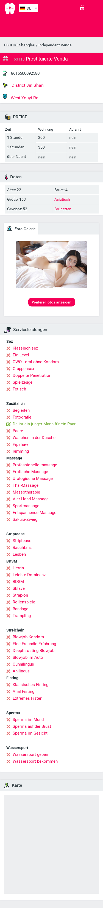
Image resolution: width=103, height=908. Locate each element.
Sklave (19, 588)
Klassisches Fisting (30, 684)
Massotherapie (26, 492)
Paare (18, 430)
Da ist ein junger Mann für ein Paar (44, 424)
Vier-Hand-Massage (31, 499)
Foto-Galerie (21, 228)
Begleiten (21, 410)
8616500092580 (25, 73)
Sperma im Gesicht (30, 733)
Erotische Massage (30, 471)
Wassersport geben (30, 754)
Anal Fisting (23, 691)
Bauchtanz (22, 547)
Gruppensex (23, 368)
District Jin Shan (23, 85)
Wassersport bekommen (35, 761)
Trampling (22, 615)
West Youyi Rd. (21, 97)
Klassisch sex (25, 348)
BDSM (18, 581)
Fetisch (19, 389)
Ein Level (21, 355)
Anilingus (21, 671)
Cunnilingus (23, 664)
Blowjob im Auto (28, 657)
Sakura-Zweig (25, 519)
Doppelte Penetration (32, 375)
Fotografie (22, 417)
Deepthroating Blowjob (33, 650)
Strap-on (20, 595)
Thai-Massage (25, 485)
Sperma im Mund (28, 719)
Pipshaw (20, 444)
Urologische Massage (33, 478)
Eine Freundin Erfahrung (34, 643)
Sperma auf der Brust (32, 726)
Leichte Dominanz (29, 574)
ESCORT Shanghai (19, 45)
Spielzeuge (22, 382)
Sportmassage (26, 505)
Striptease (22, 540)
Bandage (20, 608)
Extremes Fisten (27, 698)
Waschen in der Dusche (34, 437)
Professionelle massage (35, 464)
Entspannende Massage (34, 512)
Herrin (18, 568)
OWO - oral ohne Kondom (36, 361)
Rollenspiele (24, 602)
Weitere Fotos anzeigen (51, 302)
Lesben (19, 554)
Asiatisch (62, 199)
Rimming (21, 451)
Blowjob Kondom (28, 637)
